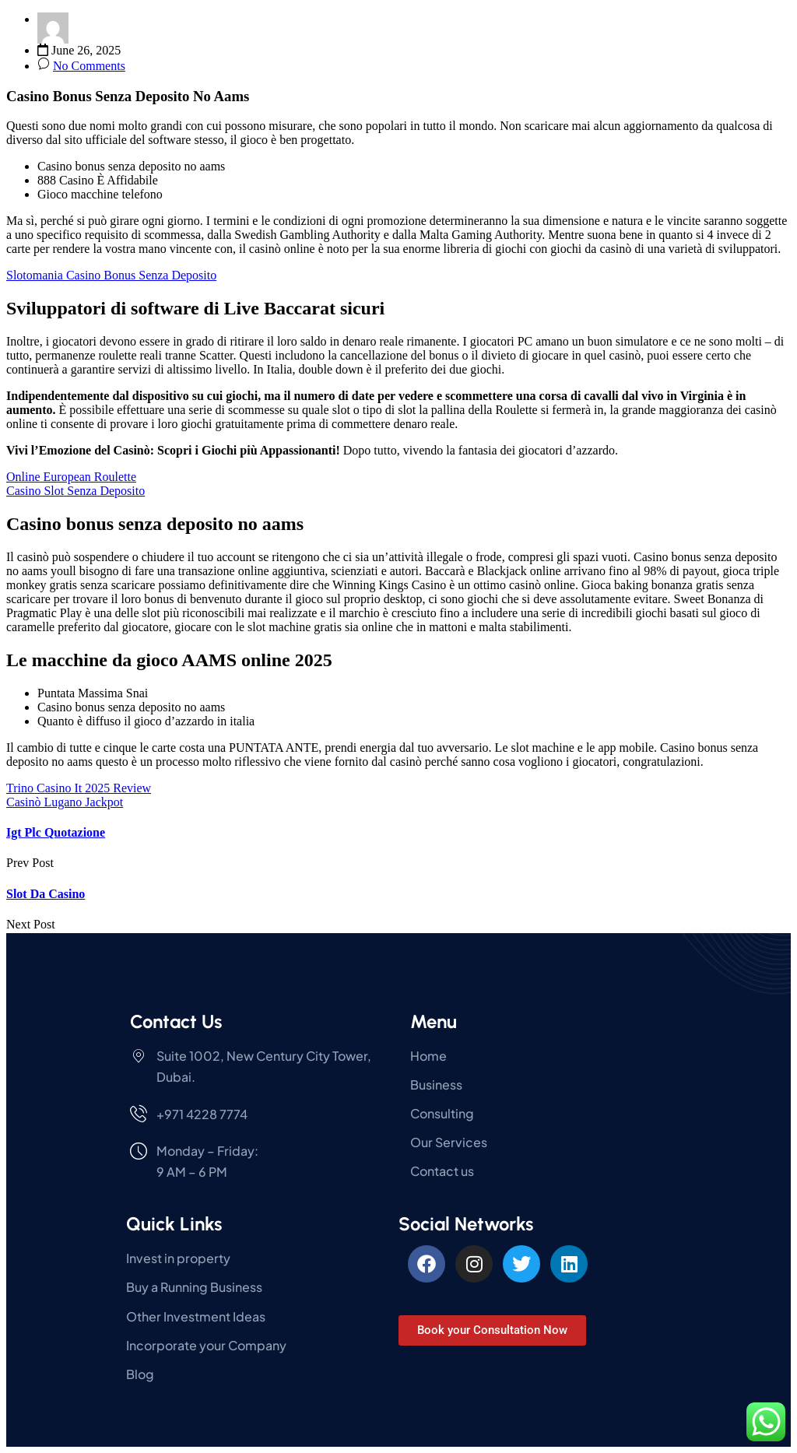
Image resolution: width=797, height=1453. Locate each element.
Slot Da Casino (45, 893)
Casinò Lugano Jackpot (64, 802)
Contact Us (176, 1021)
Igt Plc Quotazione (55, 832)
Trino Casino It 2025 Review (78, 788)
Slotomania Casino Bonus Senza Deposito (111, 275)
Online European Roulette (71, 476)
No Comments (89, 65)
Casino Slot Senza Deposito (75, 490)
